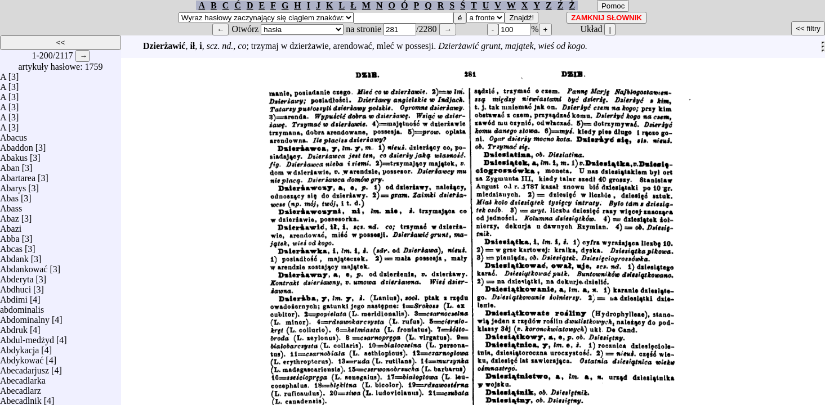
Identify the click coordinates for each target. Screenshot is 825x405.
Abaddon (16, 145)
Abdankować (23, 266)
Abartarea (17, 175)
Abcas (11, 246)
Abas (9, 195)
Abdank (14, 256)
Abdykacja (19, 347)
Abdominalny (25, 317)
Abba (10, 236)
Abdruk (14, 327)
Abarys (13, 185)
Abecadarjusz (24, 367)
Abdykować (21, 357)
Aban (10, 165)
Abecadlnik (21, 398)
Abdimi (14, 297)
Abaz (9, 215)
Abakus (14, 155)
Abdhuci (15, 286)
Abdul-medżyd (27, 337)
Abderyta (17, 276)
